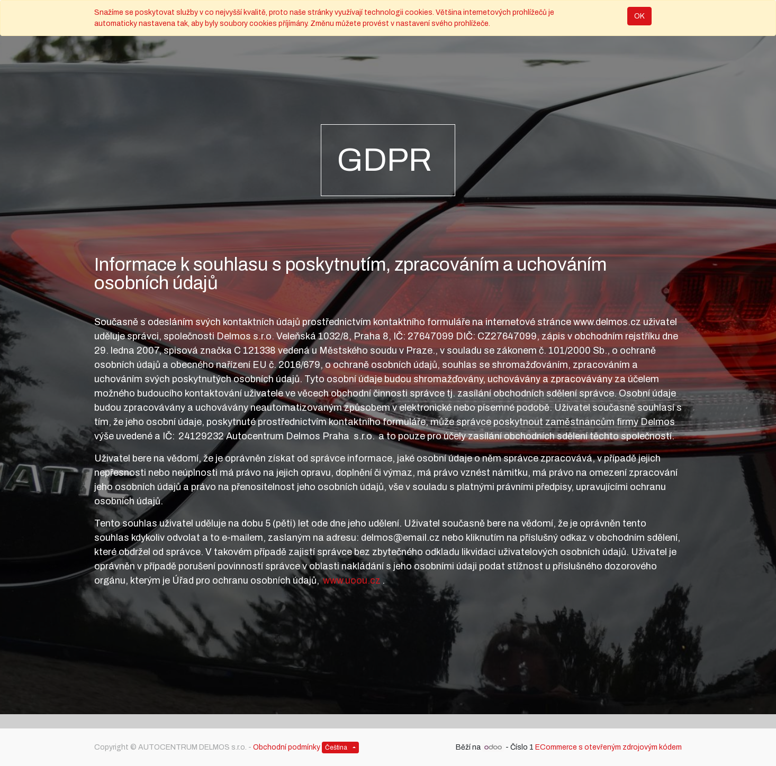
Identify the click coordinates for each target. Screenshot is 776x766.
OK (639, 16)
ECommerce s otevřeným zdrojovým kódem (608, 747)
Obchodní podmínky (286, 747)
